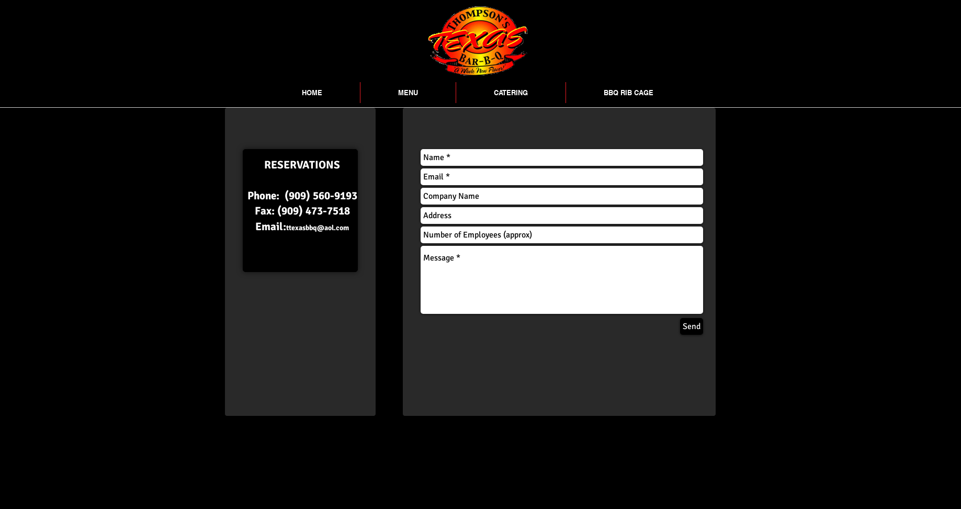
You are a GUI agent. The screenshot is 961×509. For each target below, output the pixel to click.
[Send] (691, 326)
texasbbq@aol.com (319, 227)
